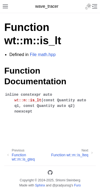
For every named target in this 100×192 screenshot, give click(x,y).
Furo (77, 185)
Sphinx (40, 185)
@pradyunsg (61, 185)
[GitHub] (50, 173)
